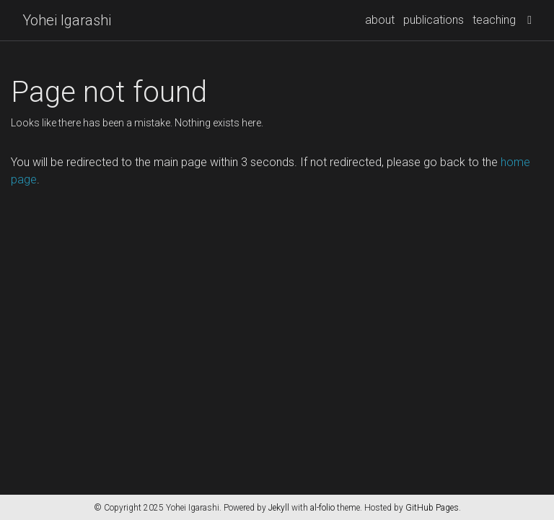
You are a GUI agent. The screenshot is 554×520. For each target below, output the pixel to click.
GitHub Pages (432, 508)
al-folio (322, 508)
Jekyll (278, 508)
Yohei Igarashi (66, 20)
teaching (494, 20)
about (380, 20)
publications (433, 20)
